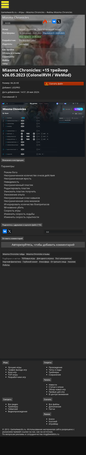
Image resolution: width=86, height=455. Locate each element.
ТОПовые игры (29, 273)
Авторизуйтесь (21, 258)
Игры (21, 13)
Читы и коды (55, 387)
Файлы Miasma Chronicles (60, 13)
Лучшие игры (15, 384)
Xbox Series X (26, 40)
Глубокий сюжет (31, 277)
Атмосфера (46, 277)
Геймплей (13, 426)
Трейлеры (14, 424)
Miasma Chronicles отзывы (39, 268)
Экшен (23, 32)
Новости (53, 402)
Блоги (52, 436)
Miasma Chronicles (35, 13)
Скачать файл (55, 91)
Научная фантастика (13, 277)
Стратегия (32, 32)
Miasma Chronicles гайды (15, 268)
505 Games (24, 48)
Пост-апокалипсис (65, 273)
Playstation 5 (50, 36)
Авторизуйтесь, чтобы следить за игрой (63, 18)
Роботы (7, 280)
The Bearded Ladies (28, 44)
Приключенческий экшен (50, 32)
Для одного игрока (46, 273)
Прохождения (55, 384)
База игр (13, 389)
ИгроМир (53, 441)
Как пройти (9, 54)
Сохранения (55, 392)
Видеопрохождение (18, 429)
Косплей (53, 439)
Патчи (52, 426)
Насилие (74, 277)
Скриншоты (9, 62)
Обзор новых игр (57, 406)
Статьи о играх (56, 404)
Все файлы (54, 422)
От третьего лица (61, 277)
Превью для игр (57, 409)
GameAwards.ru (9, 13)
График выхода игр (18, 387)
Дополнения (55, 424)
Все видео (13, 422)
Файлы (6, 65)
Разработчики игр (17, 394)
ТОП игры (13, 392)
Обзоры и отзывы (12, 58)
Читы (5, 69)
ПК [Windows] (26, 36)
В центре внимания (58, 411)
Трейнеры (54, 389)
